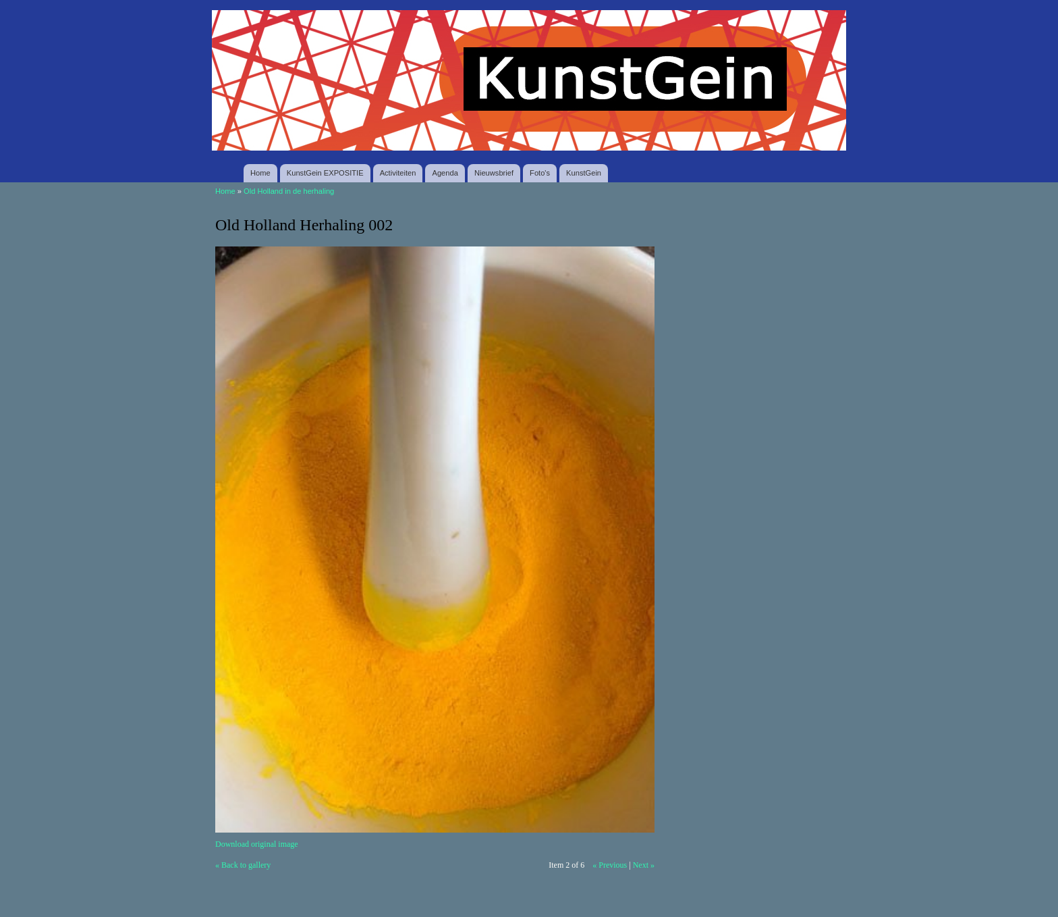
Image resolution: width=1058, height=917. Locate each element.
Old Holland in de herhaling (289, 191)
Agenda (444, 173)
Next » (644, 865)
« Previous (609, 865)
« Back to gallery (243, 865)
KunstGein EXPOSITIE (325, 173)
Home (260, 173)
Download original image (256, 844)
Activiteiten (398, 173)
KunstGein (583, 173)
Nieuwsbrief (493, 173)
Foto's (540, 173)
